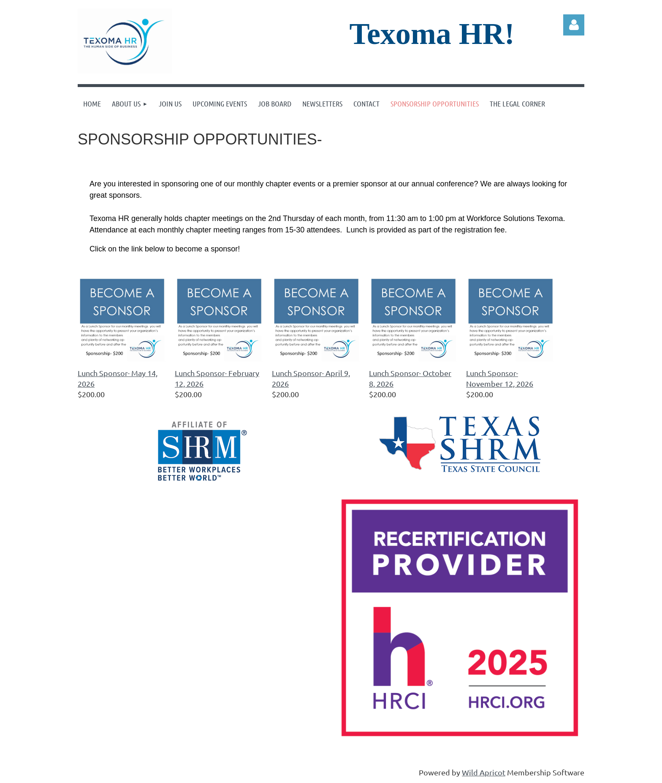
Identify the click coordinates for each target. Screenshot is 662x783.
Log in (573, 24)
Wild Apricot (483, 772)
